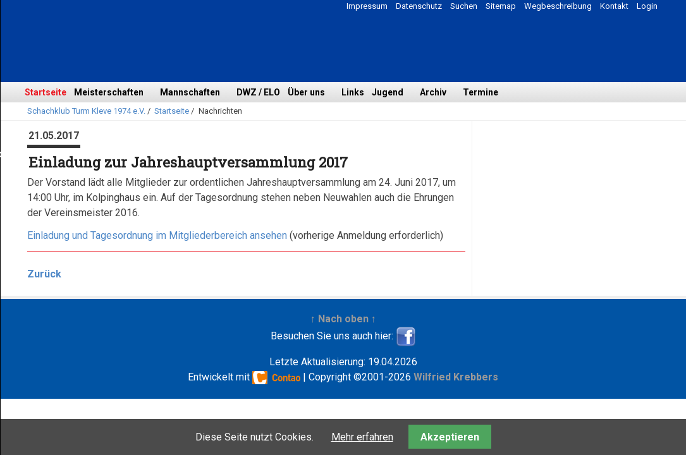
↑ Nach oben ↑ (343, 319)
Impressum (367, 6)
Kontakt (614, 6)
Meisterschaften (109, 92)
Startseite (45, 92)
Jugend (387, 92)
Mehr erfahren (362, 437)
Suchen (463, 6)
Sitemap (501, 6)
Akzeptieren (449, 437)
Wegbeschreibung (558, 6)
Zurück (44, 274)
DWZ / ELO (258, 92)
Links (352, 92)
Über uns (306, 92)
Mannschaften (190, 92)
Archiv (433, 92)
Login (647, 6)
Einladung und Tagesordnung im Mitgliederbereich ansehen (157, 235)
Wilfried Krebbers (455, 377)
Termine (480, 92)
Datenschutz (419, 6)
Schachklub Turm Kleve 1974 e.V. (86, 111)
